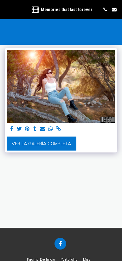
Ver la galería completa (41, 143)
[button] (7, 9)
